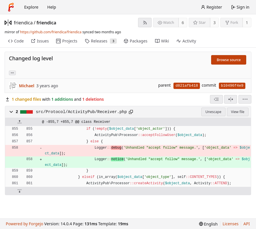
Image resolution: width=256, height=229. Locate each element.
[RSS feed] (145, 22)
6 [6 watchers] (183, 22)
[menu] (244, 99)
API (246, 223)
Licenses (231, 223)
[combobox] (216, 99)
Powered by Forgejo (24, 223)
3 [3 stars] (214, 22)
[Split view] (230, 99)
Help (51, 7)
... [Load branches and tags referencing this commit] (12, 72)
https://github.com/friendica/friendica (50, 32)
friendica (23, 23)
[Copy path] (131, 112)
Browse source (229, 59)
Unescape (213, 111)
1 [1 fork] (247, 22)
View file (237, 111)
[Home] (11, 7)
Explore (31, 7)
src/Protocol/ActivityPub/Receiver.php (81, 112)
